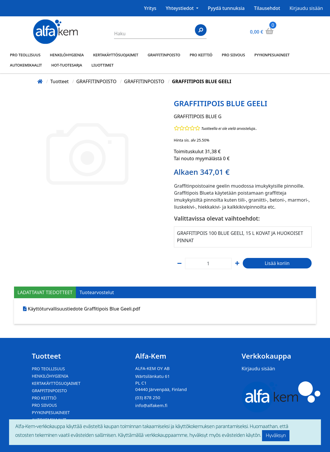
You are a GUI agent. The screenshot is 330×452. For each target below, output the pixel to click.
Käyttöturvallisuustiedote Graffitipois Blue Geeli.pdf (84, 309)
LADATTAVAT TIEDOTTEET (45, 292)
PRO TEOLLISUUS (25, 54)
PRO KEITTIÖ (201, 54)
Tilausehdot (267, 8)
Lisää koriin (277, 263)
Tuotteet (60, 81)
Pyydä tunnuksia (226, 8)
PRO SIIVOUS (233, 54)
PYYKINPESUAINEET (272, 54)
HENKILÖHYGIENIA (67, 54)
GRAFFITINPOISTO (164, 54)
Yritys (150, 8)
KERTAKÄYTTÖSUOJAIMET (115, 54)
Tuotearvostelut (96, 292)
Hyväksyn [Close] (276, 435)
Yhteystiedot (180, 8)
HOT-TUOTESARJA (66, 65)
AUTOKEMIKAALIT (26, 65)
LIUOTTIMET (102, 65)
